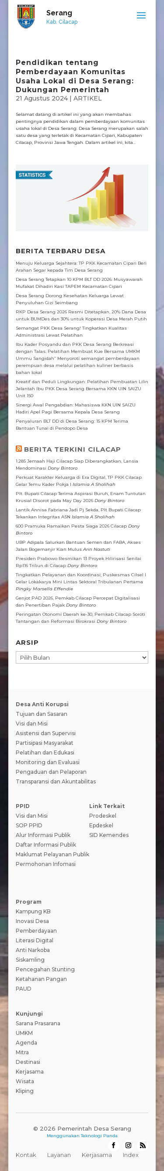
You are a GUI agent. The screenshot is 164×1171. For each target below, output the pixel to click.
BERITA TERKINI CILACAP (72, 449)
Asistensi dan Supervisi (46, 733)
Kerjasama (30, 1071)
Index (131, 1154)
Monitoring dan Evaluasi (48, 762)
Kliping (25, 1091)
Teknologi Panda (99, 1136)
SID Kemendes (109, 835)
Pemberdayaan (36, 930)
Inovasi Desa (32, 921)
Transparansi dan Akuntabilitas (56, 781)
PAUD (23, 988)
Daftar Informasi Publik (46, 844)
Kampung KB (33, 911)
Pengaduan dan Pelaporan (51, 772)
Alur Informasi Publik (43, 835)
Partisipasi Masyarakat (44, 743)
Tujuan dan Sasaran (41, 714)
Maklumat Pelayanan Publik (52, 854)
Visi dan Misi (32, 723)
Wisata (25, 1081)
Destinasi (28, 1062)
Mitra (22, 1052)
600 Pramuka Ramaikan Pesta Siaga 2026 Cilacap (71, 526)
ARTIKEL (87, 98)
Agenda (26, 1042)
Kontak (26, 1154)
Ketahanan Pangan (41, 979)
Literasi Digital (34, 940)
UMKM (24, 1033)
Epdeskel (101, 825)
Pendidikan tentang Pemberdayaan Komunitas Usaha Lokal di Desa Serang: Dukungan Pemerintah (75, 76)
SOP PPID (29, 825)
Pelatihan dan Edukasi (45, 752)
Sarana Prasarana (38, 1023)
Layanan (59, 1154)
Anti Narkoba (33, 950)
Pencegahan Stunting (45, 969)
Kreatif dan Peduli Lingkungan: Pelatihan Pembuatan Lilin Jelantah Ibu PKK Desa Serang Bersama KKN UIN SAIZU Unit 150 (82, 389)
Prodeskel (102, 815)
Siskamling (30, 959)
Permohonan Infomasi (46, 864)
